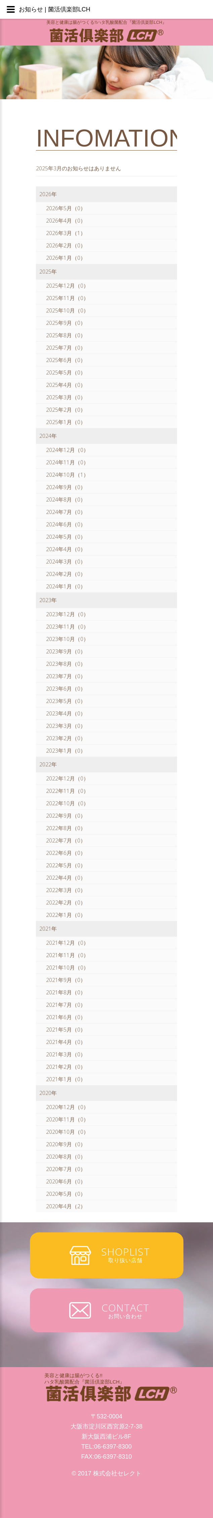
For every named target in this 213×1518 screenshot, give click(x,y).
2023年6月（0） (66, 688)
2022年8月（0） (66, 828)
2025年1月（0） (66, 422)
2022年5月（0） (66, 865)
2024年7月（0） (66, 512)
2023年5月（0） (66, 701)
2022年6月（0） (66, 853)
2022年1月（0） (66, 915)
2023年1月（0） (66, 750)
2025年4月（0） (66, 385)
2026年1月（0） (66, 257)
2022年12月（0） (67, 778)
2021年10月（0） (67, 967)
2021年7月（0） (66, 1004)
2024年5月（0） (66, 536)
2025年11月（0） (67, 298)
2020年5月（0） (66, 1194)
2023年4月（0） (66, 713)
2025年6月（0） (66, 360)
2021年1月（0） (66, 1079)
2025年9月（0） (66, 323)
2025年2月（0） (66, 409)
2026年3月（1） (66, 233)
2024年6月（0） (66, 524)
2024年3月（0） (66, 561)
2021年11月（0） (67, 955)
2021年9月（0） (66, 980)
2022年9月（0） (66, 815)
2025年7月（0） (66, 347)
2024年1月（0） (66, 586)
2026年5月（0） (66, 208)
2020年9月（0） (66, 1144)
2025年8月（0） (66, 335)
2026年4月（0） (66, 220)
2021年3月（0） (66, 1054)
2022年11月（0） (67, 791)
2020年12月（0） (67, 1107)
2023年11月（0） (67, 626)
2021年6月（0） (66, 1017)
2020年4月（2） (66, 1206)
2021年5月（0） (66, 1029)
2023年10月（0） (67, 639)
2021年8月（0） (66, 992)
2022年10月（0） (67, 803)
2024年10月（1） (67, 474)
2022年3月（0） (66, 890)
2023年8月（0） (66, 663)
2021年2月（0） (66, 1066)
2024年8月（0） (66, 499)
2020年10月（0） (67, 1131)
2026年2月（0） (66, 245)
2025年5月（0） (66, 372)
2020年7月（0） (66, 1169)
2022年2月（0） (66, 902)
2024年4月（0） (66, 549)
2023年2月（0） (66, 738)
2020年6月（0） (66, 1181)
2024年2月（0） (66, 574)
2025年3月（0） (66, 397)
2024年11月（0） (67, 462)
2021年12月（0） (67, 942)
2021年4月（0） (66, 1042)
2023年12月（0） (67, 614)
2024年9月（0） (66, 487)
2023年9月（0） (66, 651)
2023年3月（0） (66, 725)
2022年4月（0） (66, 877)
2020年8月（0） (66, 1156)
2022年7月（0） (66, 840)
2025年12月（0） (67, 285)
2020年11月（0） (67, 1119)
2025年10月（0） (67, 310)
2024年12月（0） (67, 450)
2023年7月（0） (66, 676)
